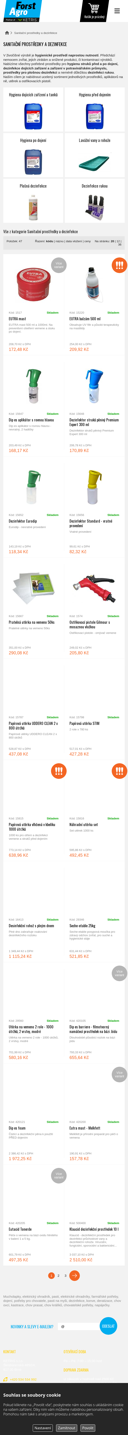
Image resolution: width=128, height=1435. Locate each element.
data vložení (74, 241)
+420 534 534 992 (23, 1379)
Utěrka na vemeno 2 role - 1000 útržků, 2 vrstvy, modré (33, 1012)
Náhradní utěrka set (94, 810)
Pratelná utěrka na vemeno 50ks (33, 608)
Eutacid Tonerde (33, 1215)
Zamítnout (66, 1428)
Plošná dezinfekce (33, 201)
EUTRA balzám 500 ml (94, 304)
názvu (60, 241)
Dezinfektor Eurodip (33, 506)
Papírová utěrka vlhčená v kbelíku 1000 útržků (33, 810)
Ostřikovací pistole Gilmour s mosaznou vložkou (94, 608)
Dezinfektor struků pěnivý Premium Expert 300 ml (94, 405)
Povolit (87, 1428)
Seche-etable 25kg (94, 911)
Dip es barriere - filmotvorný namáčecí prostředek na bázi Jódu (94, 1012)
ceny (87, 241)
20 (112, 241)
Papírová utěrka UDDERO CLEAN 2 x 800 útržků (33, 709)
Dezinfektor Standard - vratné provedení (94, 506)
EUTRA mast (33, 304)
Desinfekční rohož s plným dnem (33, 911)
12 (118, 241)
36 (119, 244)
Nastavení (43, 1428)
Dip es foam (33, 1113)
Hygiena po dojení (33, 155)
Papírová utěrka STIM (94, 709)
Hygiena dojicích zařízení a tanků (33, 109)
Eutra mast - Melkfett (94, 1113)
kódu (49, 241)
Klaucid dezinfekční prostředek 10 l (94, 1215)
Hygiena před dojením (95, 109)
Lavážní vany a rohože (95, 155)
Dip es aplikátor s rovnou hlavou (33, 405)
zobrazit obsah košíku (94, 11)
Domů (7, 33)
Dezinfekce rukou (95, 201)
